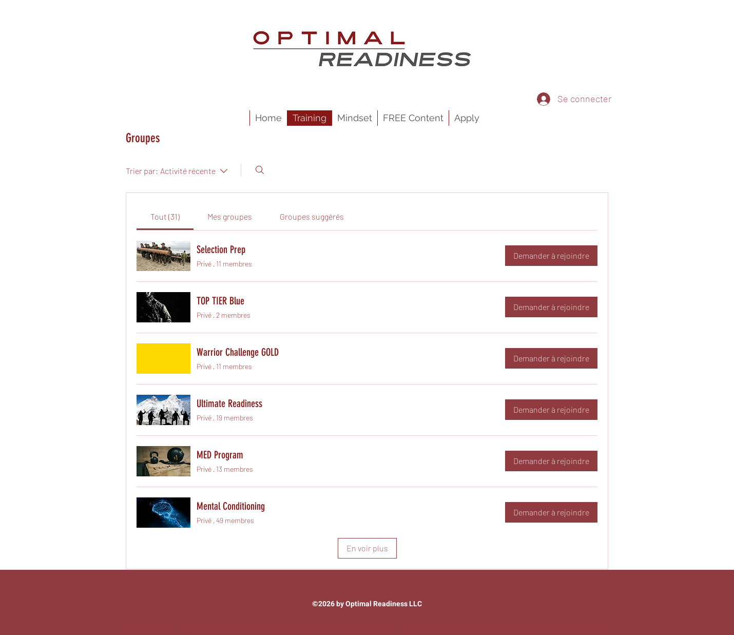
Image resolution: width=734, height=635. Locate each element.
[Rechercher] (260, 170)
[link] (165, 216)
